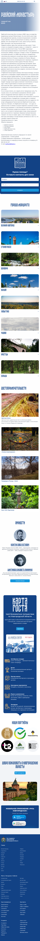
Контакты (3, 929)
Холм (2, 868)
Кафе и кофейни (24, 906)
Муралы (21, 886)
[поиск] (34, 1)
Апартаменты (4, 904)
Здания (2, 882)
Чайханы (22, 914)
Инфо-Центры (23, 924)
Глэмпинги (4, 908)
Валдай (2, 854)
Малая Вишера (23, 850)
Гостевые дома (5, 910)
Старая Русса (3, 850)
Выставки (22, 878)
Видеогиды (23, 928)
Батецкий (22, 854)
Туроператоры (23, 922)
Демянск (2, 864)
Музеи (2, 886)
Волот (21, 860)
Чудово (2, 858)
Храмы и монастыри (5, 898)
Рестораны (23, 908)
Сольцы (2, 862)
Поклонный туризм (4, 892)
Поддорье (22, 856)
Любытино (3, 856)
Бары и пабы (23, 904)
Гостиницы (4, 912)
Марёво (21, 862)
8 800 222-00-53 (21, 1)
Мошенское (22, 864)
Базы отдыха (4, 906)
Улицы (21, 896)
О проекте (3, 923)
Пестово (2, 866)
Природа (2, 894)
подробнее (20, 628)
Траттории (22, 912)
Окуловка (22, 858)
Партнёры (3, 925)
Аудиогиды (23, 926)
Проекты (3, 931)
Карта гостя (23, 920)
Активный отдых (4, 878)
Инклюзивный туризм (24, 882)
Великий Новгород (4, 848)
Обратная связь (5, 927)
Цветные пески (6, 418)
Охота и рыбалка (23, 890)
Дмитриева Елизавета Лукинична (20, 569)
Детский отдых (23, 880)
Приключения (22, 892)
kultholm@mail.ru (10, 144)
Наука (2, 888)
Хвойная (21, 852)
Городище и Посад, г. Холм (9, 481)
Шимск (2, 870)
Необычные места (23, 888)
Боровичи (3, 852)
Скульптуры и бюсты (5, 896)
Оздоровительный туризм (6, 890)
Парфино (21, 848)
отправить (20, 190)
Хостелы (3, 916)
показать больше (20, 580)
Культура (3, 884)
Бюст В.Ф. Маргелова (7, 510)
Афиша (3, 935)
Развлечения (22, 894)
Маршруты (4, 933)
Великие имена (24, 932)
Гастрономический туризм (6, 880)
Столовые (22, 910)
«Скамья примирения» (8, 452)
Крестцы (2, 860)
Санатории (4, 914)
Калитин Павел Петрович (20, 544)
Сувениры (22, 930)
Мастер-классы (23, 884)
